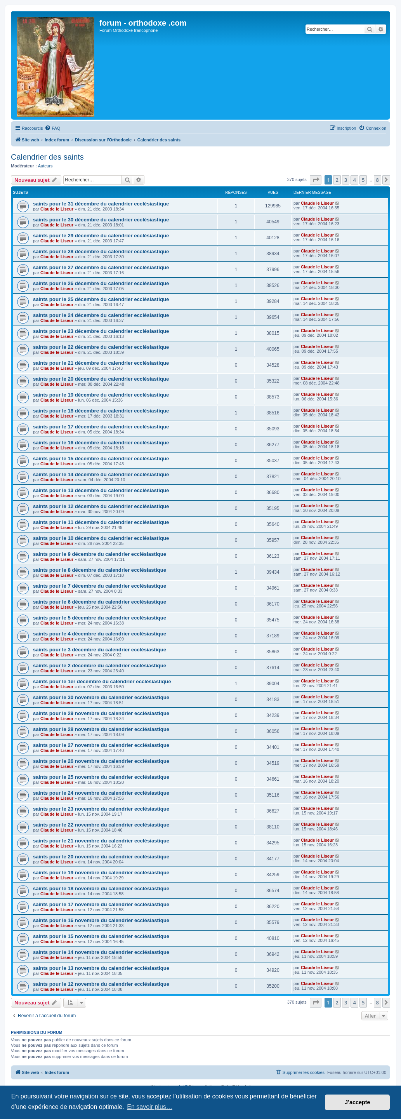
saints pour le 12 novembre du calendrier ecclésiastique (101, 984)
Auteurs (45, 166)
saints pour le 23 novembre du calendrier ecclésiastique (101, 809)
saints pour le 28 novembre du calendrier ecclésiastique (101, 729)
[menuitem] (52, 128)
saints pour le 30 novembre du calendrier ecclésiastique (101, 697)
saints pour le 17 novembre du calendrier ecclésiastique (101, 904)
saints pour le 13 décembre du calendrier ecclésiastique (101, 490)
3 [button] (345, 179)
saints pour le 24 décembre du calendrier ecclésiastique (101, 315)
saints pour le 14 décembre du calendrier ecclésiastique (101, 474)
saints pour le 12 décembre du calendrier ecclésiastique (101, 506)
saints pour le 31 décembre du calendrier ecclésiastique (101, 204)
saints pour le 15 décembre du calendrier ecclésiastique (101, 458)
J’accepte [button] (357, 1102)
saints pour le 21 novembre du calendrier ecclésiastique (101, 841)
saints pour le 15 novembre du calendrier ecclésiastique (101, 936)
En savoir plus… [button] (149, 1106)
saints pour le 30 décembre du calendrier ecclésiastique (101, 220)
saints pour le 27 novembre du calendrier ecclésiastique (101, 745)
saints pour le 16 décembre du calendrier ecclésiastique (101, 443)
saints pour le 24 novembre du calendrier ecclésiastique (101, 793)
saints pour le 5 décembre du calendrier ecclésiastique (99, 618)
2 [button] (336, 179)
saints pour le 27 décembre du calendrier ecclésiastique (101, 267)
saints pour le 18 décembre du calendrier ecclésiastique (101, 411)
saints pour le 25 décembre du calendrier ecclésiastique (101, 299)
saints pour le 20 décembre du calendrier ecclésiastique (101, 379)
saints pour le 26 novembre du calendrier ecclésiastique (101, 761)
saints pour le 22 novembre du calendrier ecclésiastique (101, 825)
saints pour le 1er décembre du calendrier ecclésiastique (102, 681)
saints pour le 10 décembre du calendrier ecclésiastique (101, 538)
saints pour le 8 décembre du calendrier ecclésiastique (99, 570)
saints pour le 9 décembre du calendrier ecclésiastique (99, 554)
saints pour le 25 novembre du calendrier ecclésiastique (101, 777)
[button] (315, 179)
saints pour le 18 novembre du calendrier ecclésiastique (101, 888)
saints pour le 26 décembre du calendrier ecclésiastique (101, 283)
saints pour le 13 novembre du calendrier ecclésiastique (101, 968)
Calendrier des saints (47, 157)
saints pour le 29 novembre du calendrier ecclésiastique (101, 713)
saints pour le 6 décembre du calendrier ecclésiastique (99, 602)
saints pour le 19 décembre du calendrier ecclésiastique (101, 395)
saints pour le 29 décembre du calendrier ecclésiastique (101, 235)
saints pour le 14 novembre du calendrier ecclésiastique (101, 952)
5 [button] (363, 179)
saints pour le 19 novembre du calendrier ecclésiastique (101, 872)
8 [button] (377, 179)
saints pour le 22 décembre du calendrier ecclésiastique (101, 347)
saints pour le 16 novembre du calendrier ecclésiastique (101, 920)
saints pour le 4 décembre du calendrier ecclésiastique (99, 634)
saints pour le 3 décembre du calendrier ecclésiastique (99, 650)
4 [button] (354, 179)
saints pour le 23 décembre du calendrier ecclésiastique (101, 331)
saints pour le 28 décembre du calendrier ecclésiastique (101, 251)
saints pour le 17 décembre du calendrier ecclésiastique (101, 427)
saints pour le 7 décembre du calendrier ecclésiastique (99, 586)
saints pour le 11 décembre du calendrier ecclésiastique (101, 522)
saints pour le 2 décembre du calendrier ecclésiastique (99, 665)
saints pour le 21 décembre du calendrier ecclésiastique (101, 363)
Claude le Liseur (56, 209)
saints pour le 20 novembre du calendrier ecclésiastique (101, 857)
